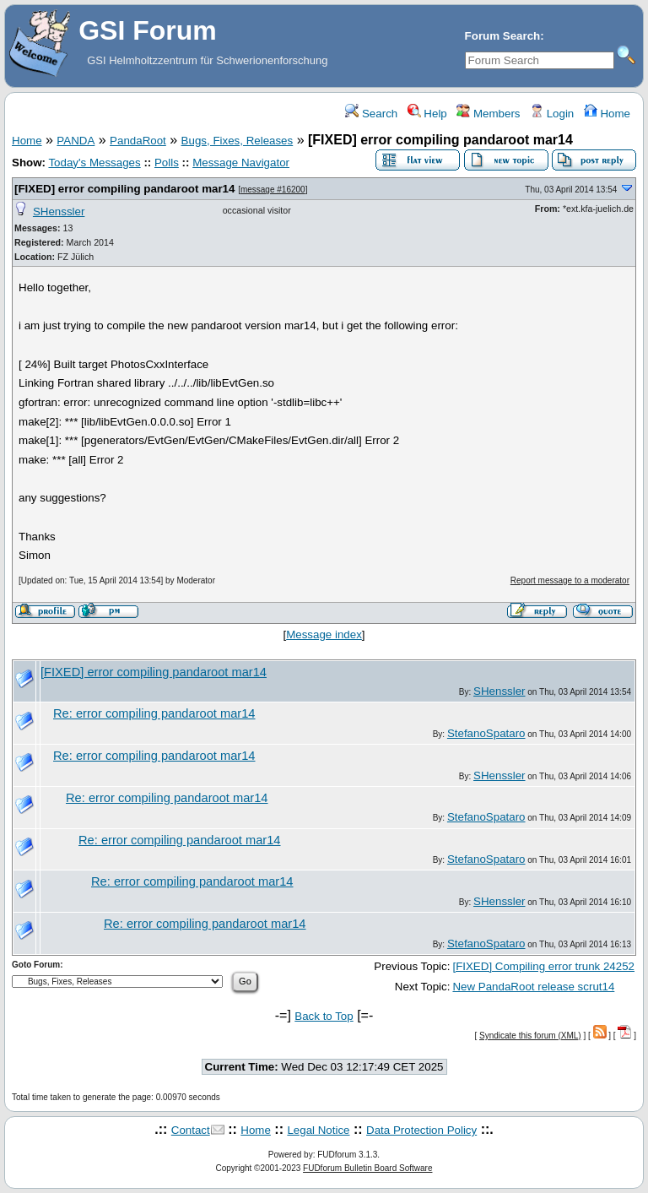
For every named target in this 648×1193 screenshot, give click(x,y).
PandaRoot (138, 140)
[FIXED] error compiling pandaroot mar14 (124, 188)
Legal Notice (318, 1130)
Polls (166, 162)
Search (371, 113)
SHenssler (58, 211)
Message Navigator (240, 162)
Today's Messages (94, 162)
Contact (190, 1130)
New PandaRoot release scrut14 (533, 986)
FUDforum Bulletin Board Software (367, 1168)
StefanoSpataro (486, 733)
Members (488, 113)
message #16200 (272, 189)
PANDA (75, 140)
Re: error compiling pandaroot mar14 (154, 713)
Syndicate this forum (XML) (530, 1035)
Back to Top (323, 1016)
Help (427, 113)
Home (607, 113)
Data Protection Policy (421, 1130)
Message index (324, 634)
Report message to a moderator (569, 580)
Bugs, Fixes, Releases (237, 140)
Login (552, 113)
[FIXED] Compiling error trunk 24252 (543, 966)
